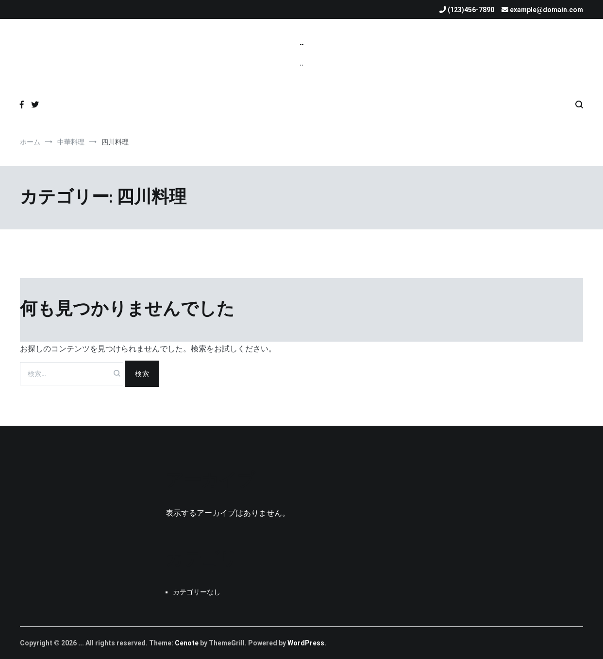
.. (301, 42)
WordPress (305, 643)
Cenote (187, 643)
